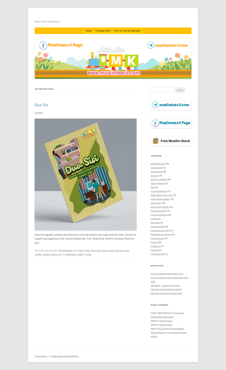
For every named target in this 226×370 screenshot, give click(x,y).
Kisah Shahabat (158, 210)
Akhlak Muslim (66, 250)
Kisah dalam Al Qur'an (161, 195)
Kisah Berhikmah (159, 191)
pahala (46, 254)
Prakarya (155, 246)
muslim (38, 254)
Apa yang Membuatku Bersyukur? (167, 273)
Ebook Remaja (158, 183)
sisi (60, 254)
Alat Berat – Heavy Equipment (165, 285)
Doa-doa (155, 175)
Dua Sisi (41, 104)
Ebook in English (159, 179)
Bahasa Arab (157, 171)
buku (87, 250)
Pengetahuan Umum (161, 234)
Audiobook (156, 167)
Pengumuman (158, 238)
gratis (111, 250)
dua (98, 250)
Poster (154, 242)
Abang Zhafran (158, 332)
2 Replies (39, 112)
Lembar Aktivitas (159, 214)
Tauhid (154, 250)
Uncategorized (158, 254)
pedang (54, 254)
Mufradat (155, 222)
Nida (89, 254)
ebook (104, 250)
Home (89, 30)
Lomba (154, 218)
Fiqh (153, 187)
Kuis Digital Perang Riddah (171, 328)
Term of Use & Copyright (127, 30)
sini (37, 242)
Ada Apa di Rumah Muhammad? (166, 293)
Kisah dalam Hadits (160, 199)
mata (126, 250)
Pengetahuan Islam (160, 230)
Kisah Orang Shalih (160, 206)
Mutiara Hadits (158, 226)
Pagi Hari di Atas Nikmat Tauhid (166, 289)
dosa (93, 250)
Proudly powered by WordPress (64, 356)
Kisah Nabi (156, 203)
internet (119, 250)
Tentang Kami (102, 30)
